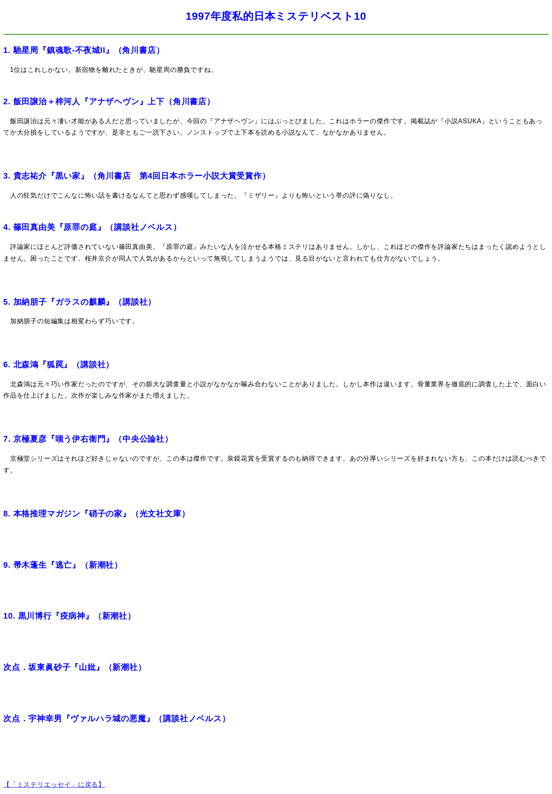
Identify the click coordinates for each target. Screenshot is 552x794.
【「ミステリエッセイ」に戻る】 (54, 784)
